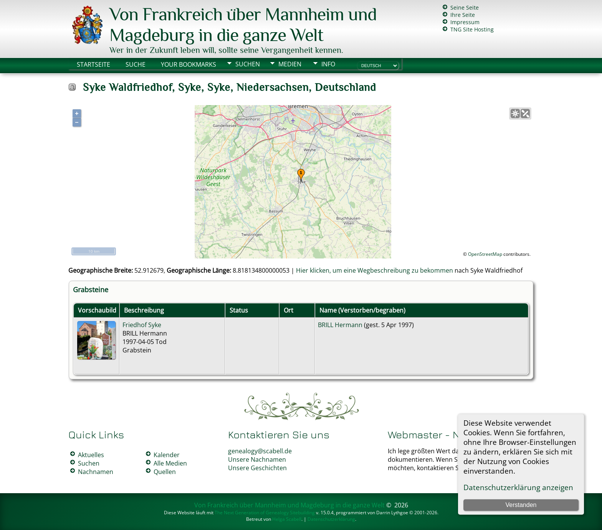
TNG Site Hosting (472, 29)
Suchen (247, 64)
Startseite (93, 64)
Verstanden (520, 505)
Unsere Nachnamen (257, 459)
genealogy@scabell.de (260, 451)
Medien (289, 64)
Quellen (165, 471)
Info (328, 64)
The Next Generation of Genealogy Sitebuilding (265, 512)
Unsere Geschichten (257, 468)
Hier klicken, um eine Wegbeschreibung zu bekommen (374, 270)
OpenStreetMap (485, 254)
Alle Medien (170, 463)
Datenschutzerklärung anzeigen (518, 487)
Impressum (465, 22)
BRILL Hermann (340, 325)
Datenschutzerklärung (331, 519)
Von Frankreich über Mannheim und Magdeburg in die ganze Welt (243, 24)
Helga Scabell (286, 519)
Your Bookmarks (188, 64)
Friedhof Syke (141, 325)
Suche (136, 64)
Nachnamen (95, 471)
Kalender (167, 455)
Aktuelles (91, 455)
